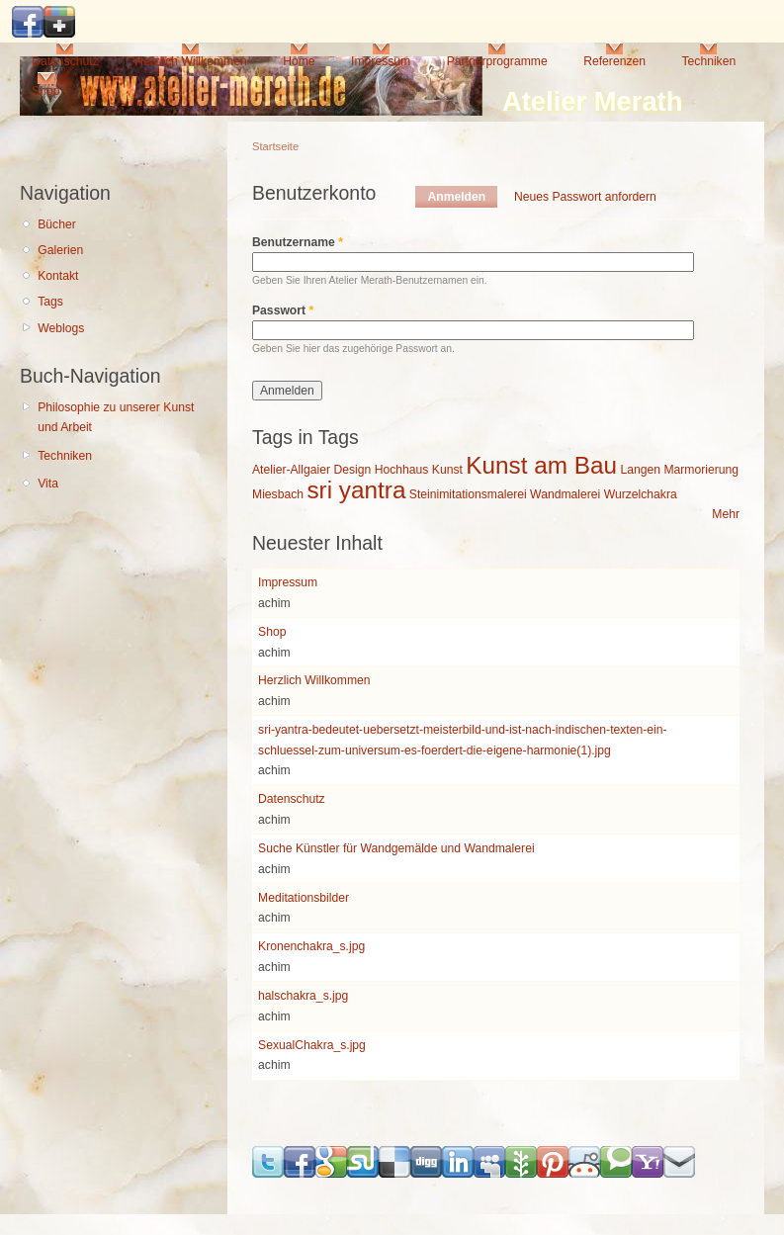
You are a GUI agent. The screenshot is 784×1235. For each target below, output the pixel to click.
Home (298, 61)
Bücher (57, 224)
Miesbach (278, 494)
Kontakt (58, 276)
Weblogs (61, 328)
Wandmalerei (565, 494)
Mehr (726, 514)
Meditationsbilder (303, 898)
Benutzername (297, 242)
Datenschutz (65, 61)
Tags (50, 302)
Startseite (275, 146)
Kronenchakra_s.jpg (311, 946)
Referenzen (614, 61)
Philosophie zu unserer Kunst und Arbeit (116, 417)
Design (352, 470)
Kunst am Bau (541, 465)
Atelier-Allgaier (291, 470)
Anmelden (462, 197)
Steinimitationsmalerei (468, 494)
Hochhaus (402, 470)
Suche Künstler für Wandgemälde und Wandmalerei (396, 848)
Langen (640, 470)
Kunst (447, 470)
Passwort (282, 310)
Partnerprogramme (497, 61)
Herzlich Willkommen (190, 61)
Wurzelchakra (640, 494)
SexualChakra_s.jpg (312, 1045)
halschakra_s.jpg (303, 996)
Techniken (708, 61)
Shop (45, 91)
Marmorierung (701, 470)
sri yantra (355, 490)
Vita (48, 483)
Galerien (60, 250)
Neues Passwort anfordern (585, 197)
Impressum (380, 61)
